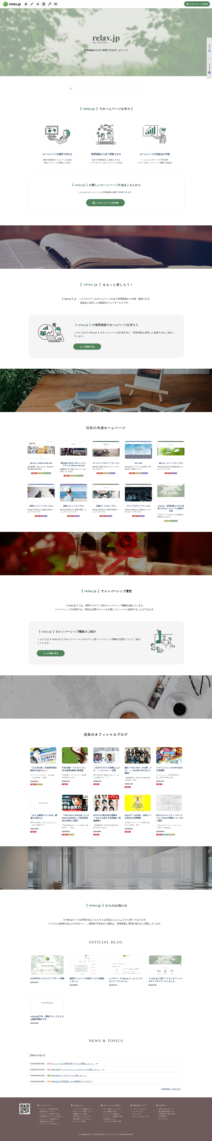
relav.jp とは (78, 1105)
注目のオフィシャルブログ (82, 1116)
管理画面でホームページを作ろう (51, 1116)
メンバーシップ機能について (83, 1109)
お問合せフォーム (113, 919)
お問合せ (162, 1105)
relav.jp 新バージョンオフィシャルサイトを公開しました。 (76, 1069)
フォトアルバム (138, 1111)
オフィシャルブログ (139, 1109)
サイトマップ (163, 1119)
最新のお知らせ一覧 (46, 1121)
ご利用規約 (162, 1116)
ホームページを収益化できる (49, 1114)
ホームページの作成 (111, 1105)
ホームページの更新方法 (111, 1114)
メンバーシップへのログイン (49, 1124)
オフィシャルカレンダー (141, 1116)
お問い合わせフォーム (166, 1109)
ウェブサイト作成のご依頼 (112, 1121)
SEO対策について (109, 1119)
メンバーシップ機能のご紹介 (113, 1116)
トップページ (45, 1105)
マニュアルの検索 (79, 1121)
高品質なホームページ (47, 1111)
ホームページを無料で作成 (49, 1109)
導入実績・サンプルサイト (82, 1119)
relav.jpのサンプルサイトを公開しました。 (69, 1075)
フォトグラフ (137, 1114)
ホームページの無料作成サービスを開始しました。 (73, 1063)
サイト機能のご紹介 (110, 1111)
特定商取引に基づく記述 (167, 1114)
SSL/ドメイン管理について (82, 1111)
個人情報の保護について (167, 1111)
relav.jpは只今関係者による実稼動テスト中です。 (72, 1081)
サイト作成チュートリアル (112, 1109)
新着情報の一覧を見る (171, 1089)
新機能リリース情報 (80, 1114)
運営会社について (140, 1105)
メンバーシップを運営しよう (49, 1119)
